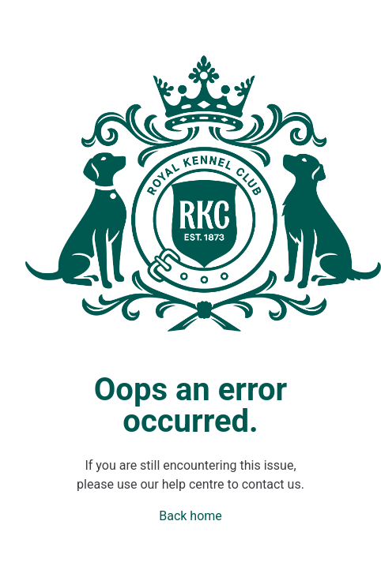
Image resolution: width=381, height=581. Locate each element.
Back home (190, 515)
